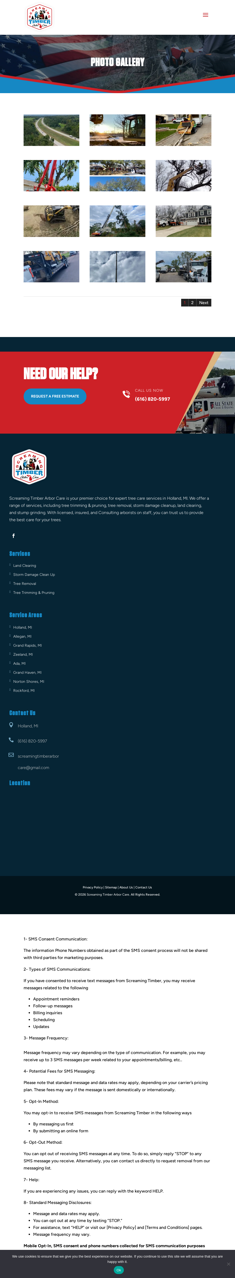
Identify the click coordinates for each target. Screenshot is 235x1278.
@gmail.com (37, 767)
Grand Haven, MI (27, 672)
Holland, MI (22, 627)
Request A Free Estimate (55, 396)
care (22, 767)
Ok (118, 1270)
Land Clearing (24, 565)
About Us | (126, 887)
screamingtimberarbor (38, 756)
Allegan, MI (22, 636)
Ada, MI (19, 663)
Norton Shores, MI (28, 681)
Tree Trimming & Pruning (33, 592)
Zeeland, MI (23, 654)
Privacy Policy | (93, 887)
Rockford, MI (24, 690)
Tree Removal (24, 583)
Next (203, 302)
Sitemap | (112, 887)
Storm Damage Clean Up (34, 574)
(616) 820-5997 (32, 741)
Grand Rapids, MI (27, 645)
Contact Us (143, 887)
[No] (228, 1264)
